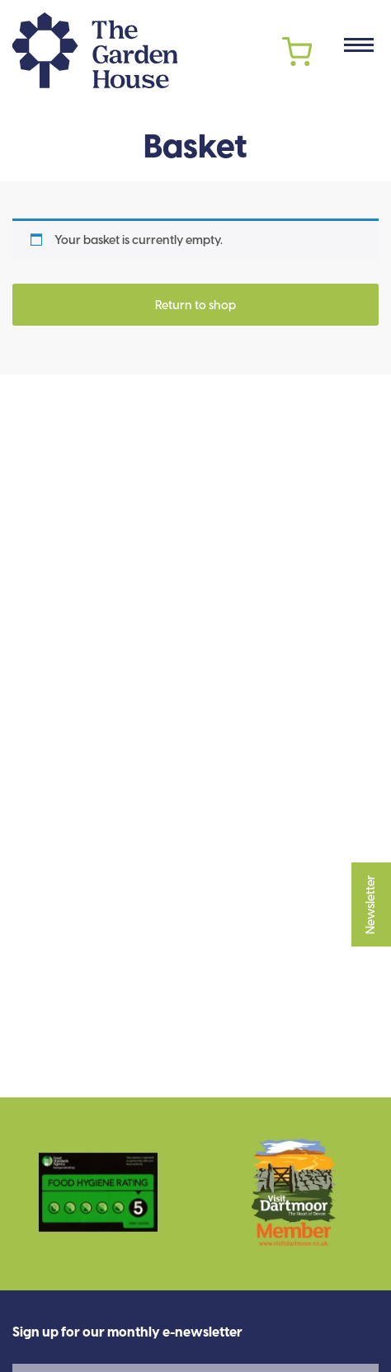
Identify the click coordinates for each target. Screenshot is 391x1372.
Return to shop (195, 305)
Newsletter (371, 904)
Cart (297, 51)
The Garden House (94, 50)
